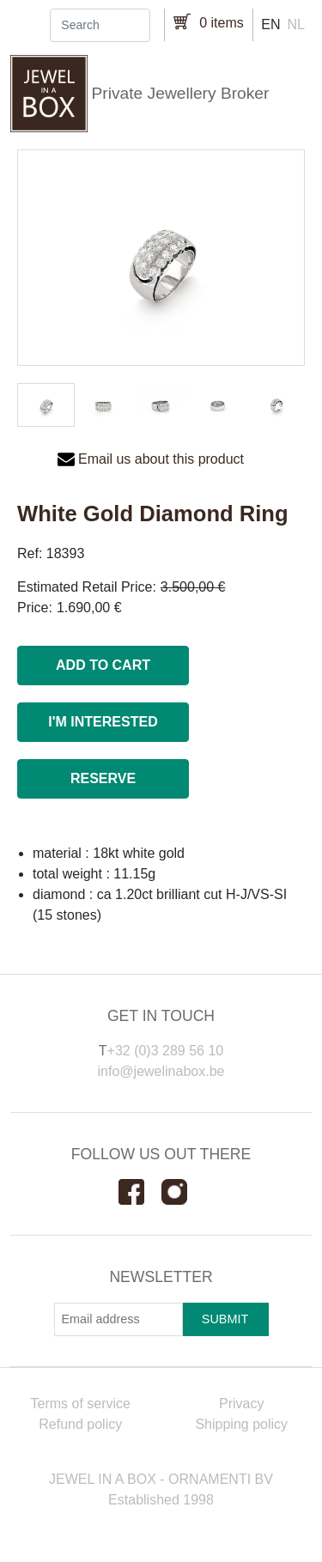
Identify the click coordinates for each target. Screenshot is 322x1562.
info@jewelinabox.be (161, 1071)
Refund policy (80, 1424)
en (270, 24)
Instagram (182, 1192)
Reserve (103, 778)
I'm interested (102, 721)
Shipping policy (241, 1424)
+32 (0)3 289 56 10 (165, 1050)
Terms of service (81, 1403)
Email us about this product (161, 459)
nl (296, 24)
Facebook (139, 1192)
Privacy (241, 1403)
